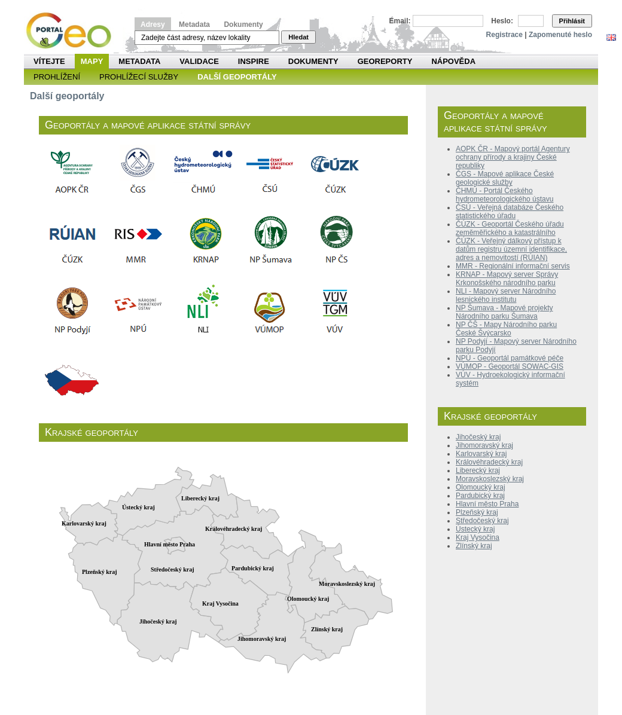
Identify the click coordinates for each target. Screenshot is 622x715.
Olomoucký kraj (480, 487)
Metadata (194, 24)
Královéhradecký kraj (489, 462)
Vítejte (49, 61)
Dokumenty (243, 24)
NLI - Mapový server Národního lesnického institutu (506, 295)
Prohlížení (56, 76)
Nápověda (453, 61)
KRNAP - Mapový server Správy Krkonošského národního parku (507, 278)
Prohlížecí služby (138, 76)
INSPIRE (253, 61)
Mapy (92, 61)
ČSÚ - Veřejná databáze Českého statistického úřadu (509, 211)
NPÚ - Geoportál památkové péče (509, 358)
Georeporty (385, 61)
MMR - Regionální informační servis (513, 266)
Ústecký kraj (475, 529)
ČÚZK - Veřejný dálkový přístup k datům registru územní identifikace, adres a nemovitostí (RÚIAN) (511, 249)
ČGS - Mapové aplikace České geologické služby (505, 178)
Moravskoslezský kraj (490, 479)
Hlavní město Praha (487, 504)
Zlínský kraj (474, 546)
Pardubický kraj (480, 495)
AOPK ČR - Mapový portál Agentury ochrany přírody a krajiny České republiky (513, 157)
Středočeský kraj (482, 521)
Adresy (153, 24)
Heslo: (502, 21)
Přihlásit (572, 21)
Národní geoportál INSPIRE (73, 30)
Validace (198, 61)
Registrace (504, 34)
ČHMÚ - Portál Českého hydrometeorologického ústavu (504, 195)
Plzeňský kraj (477, 512)
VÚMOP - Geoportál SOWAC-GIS (509, 366)
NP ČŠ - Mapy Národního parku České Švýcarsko (506, 328)
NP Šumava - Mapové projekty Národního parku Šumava (504, 312)
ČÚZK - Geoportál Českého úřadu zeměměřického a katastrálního (510, 228)
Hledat (298, 37)
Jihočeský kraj (478, 437)
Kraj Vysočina (477, 537)
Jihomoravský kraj (484, 445)
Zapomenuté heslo (560, 34)
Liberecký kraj (478, 470)
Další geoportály (236, 76)
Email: (400, 21)
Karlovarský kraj (481, 454)
